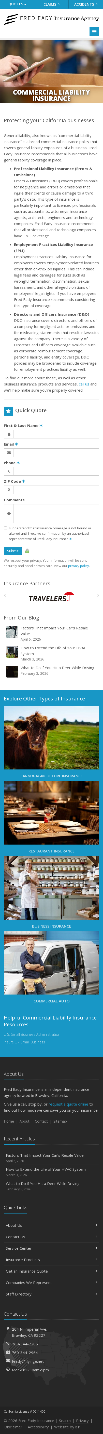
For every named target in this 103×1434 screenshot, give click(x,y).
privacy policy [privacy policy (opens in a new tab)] (78, 565)
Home (9, 1121)
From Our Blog (21, 617)
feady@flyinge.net (28, 1361)
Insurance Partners (27, 583)
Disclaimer (13, 1426)
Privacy (82, 1420)
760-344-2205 (25, 1343)
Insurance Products (51, 1259)
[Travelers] (51, 596)
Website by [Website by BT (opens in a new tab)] (67, 1426)
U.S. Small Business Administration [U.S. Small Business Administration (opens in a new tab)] (32, 1034)
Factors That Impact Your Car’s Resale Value (52, 633)
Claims (51, 4)
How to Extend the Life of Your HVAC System (52, 653)
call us (84, 384)
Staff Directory (51, 1294)
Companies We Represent (51, 1282)
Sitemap (60, 1121)
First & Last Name (23, 425)
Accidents (85, 4)
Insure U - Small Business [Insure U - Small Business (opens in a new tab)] (24, 1042)
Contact (41, 1121)
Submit (13, 550)
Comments (14, 499)
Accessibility (38, 1426)
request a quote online (68, 1104)
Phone (12, 462)
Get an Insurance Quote (51, 1271)
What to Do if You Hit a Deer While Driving (52, 671)
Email (11, 444)
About (25, 1121)
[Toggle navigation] (94, 31)
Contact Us (51, 1236)
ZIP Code (14, 481)
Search (65, 1420)
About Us (51, 1225)
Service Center (51, 1248)
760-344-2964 (25, 1352)
